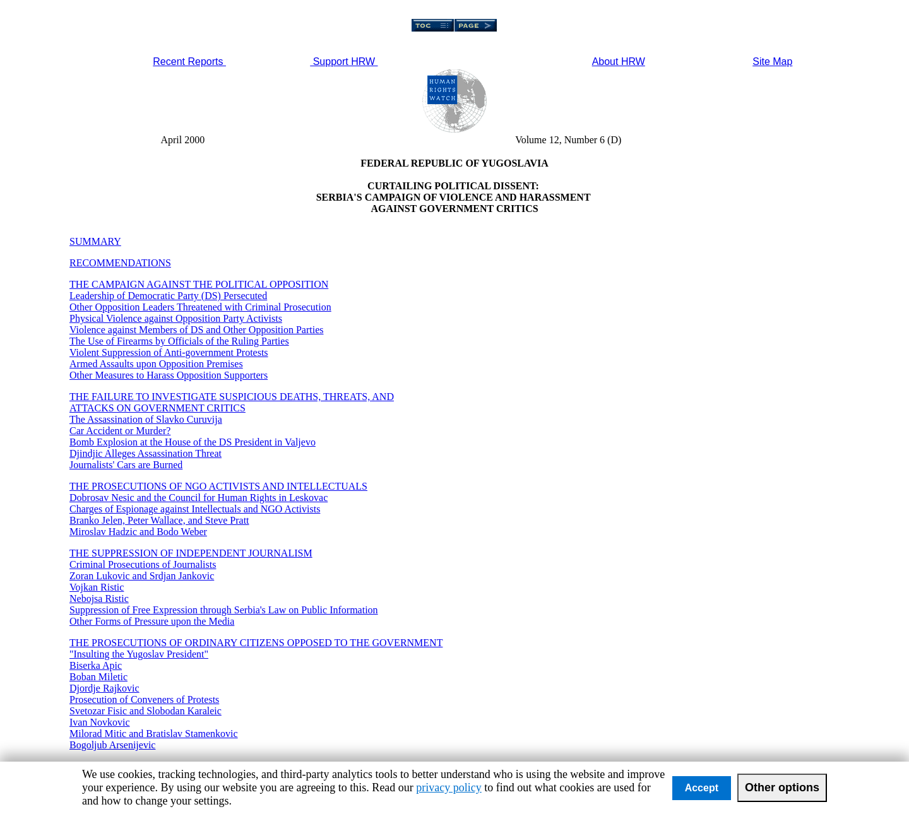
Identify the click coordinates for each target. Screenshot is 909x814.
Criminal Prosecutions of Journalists (142, 564)
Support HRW (343, 61)
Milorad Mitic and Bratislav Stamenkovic (153, 733)
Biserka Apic (95, 665)
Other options (782, 787)
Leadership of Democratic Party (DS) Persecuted (168, 295)
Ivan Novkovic (99, 722)
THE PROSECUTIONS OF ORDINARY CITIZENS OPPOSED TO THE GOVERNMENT (256, 642)
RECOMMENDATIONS (120, 262)
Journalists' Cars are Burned (125, 464)
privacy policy (448, 787)
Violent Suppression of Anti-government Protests (168, 352)
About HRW (618, 61)
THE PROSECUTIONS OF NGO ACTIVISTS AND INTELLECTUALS (218, 486)
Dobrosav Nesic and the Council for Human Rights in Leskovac (198, 497)
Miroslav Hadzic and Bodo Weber (138, 531)
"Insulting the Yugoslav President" (138, 654)
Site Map (772, 61)
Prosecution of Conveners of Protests (144, 699)
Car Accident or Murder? (119, 430)
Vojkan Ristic (96, 587)
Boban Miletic (98, 676)
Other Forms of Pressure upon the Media (151, 621)
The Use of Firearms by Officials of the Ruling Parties (179, 341)
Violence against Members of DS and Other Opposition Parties (196, 329)
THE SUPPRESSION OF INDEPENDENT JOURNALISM (190, 553)
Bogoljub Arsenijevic (112, 745)
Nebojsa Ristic (99, 598)
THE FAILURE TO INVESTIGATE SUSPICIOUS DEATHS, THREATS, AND (231, 396)
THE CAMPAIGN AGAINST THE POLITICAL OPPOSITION (198, 284)
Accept (701, 787)
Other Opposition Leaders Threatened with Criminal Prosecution (200, 307)
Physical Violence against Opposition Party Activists (175, 318)
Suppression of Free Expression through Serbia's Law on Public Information (223, 610)
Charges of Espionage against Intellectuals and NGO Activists (194, 509)
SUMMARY (95, 241)
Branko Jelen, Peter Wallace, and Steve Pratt (159, 520)
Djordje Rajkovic (104, 688)
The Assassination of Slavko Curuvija (145, 419)
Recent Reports (189, 61)
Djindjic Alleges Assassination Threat (145, 453)
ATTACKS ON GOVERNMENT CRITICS (157, 408)
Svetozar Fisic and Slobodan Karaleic (145, 710)
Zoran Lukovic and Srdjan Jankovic (141, 575)
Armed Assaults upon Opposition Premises (156, 363)
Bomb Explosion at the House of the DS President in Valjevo (192, 442)
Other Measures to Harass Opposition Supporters (168, 375)
